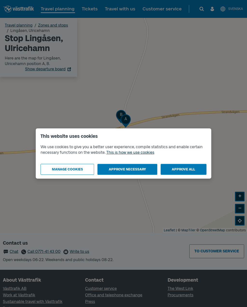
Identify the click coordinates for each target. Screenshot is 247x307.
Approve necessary (127, 169)
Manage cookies (67, 169)
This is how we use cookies (130, 152)
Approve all (183, 169)
